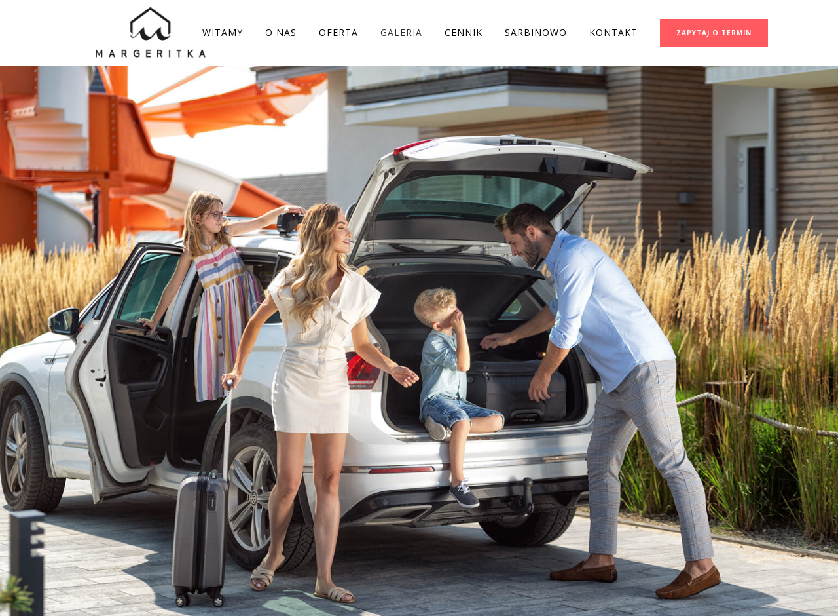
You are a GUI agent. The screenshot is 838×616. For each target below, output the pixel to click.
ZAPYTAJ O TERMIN (714, 32)
